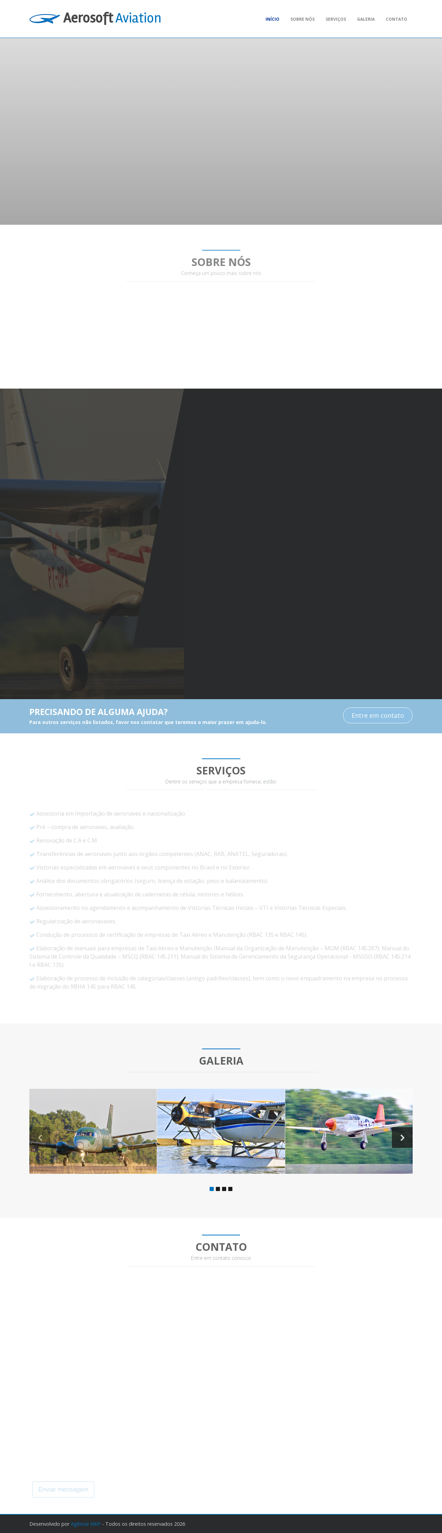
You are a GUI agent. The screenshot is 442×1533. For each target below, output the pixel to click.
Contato (396, 19)
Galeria (366, 19)
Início (272, 19)
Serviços (336, 19)
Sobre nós (302, 19)
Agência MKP (86, 1524)
